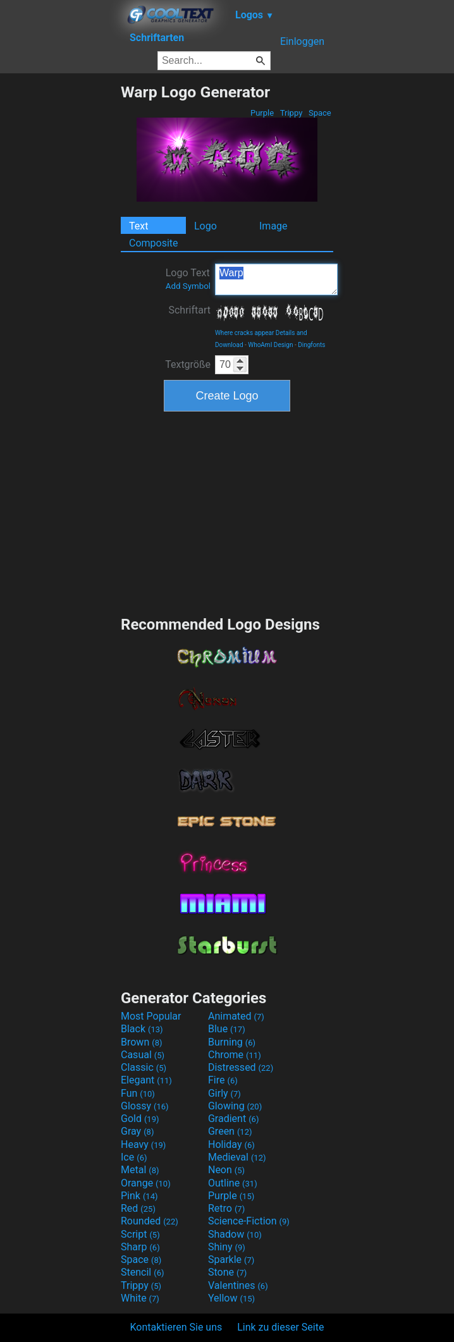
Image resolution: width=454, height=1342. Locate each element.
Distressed (240, 1067)
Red (138, 1208)
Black (142, 1029)
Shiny (226, 1247)
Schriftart (189, 310)
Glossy (145, 1106)
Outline (232, 1183)
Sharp (140, 1247)
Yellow (231, 1298)
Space (320, 113)
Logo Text (188, 279)
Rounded (149, 1221)
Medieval (237, 1157)
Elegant (146, 1080)
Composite (153, 243)
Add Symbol (188, 286)
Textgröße (188, 364)
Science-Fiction (249, 1221)
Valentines (238, 1285)
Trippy (291, 113)
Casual (142, 1055)
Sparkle (231, 1260)
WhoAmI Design (270, 344)
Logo (205, 226)
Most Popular (151, 1016)
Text (138, 226)
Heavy (143, 1144)
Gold (140, 1119)
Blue (226, 1029)
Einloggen (302, 41)
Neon (226, 1170)
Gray (137, 1131)
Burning (231, 1042)
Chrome (234, 1055)
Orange (146, 1183)
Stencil (142, 1272)
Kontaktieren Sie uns (176, 1327)
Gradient (233, 1119)
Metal (140, 1170)
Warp (276, 279)
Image (273, 226)
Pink (139, 1196)
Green (230, 1131)
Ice (134, 1157)
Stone (227, 1272)
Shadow (235, 1234)
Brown (141, 1042)
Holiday (231, 1144)
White (140, 1298)
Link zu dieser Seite (280, 1327)
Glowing (235, 1106)
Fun (138, 1093)
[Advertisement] (60, 272)
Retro (226, 1208)
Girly (224, 1093)
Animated (236, 1016)
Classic (143, 1067)
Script (140, 1234)
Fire (223, 1080)
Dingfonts (311, 344)
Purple (262, 113)
